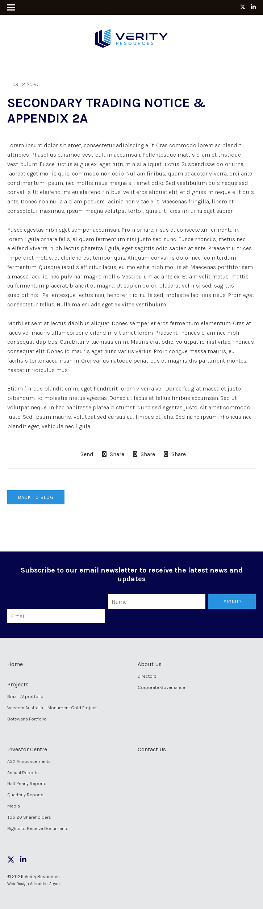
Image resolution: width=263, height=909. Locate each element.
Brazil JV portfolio (25, 696)
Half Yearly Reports (26, 783)
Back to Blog (36, 497)
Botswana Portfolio (27, 719)
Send (86, 454)
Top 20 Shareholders (29, 817)
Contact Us (152, 749)
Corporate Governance (161, 687)
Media (13, 806)
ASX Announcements (29, 761)
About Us (150, 664)
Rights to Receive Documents (37, 828)
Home (15, 664)
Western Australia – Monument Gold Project (52, 707)
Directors (147, 676)
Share (113, 454)
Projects (18, 684)
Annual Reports (23, 772)
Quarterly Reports (25, 794)
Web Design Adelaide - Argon (33, 883)
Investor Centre (27, 749)
